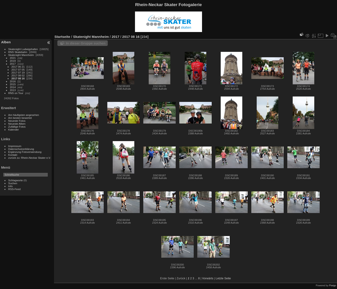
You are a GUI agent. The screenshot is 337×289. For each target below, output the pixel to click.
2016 (13, 81)
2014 (13, 87)
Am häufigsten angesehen (23, 114)
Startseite (62, 37)
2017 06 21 (18, 66)
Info (10, 186)
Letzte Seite (223, 278)
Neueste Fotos (17, 120)
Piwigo (332, 285)
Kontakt (12, 154)
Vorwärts (207, 278)
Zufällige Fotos (17, 126)
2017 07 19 (18, 72)
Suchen (12, 183)
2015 (13, 84)
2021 (13, 57)
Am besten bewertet (20, 117)
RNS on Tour (15, 93)
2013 (13, 90)
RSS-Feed (14, 189)
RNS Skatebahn (17, 51)
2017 (13, 63)
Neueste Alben (17, 123)
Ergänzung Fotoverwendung (25, 151)
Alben (6, 42)
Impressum (14, 145)
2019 (13, 60)
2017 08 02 (18, 75)
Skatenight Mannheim (21, 54)
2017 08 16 (18, 78)
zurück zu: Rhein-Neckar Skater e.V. (29, 157)
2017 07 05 (18, 69)
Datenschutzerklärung (21, 148)
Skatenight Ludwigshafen (23, 49)
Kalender (13, 129)
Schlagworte (15, 180)
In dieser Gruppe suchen (86, 43)
